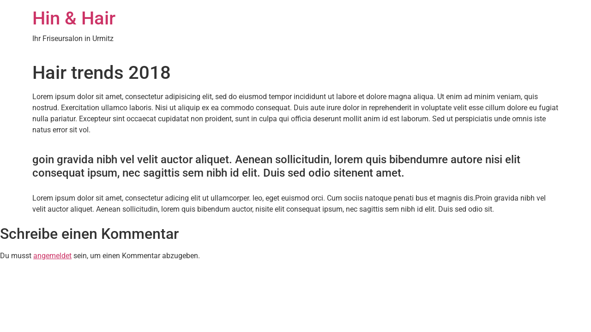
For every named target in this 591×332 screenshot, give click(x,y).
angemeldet (52, 255)
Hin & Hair (73, 18)
